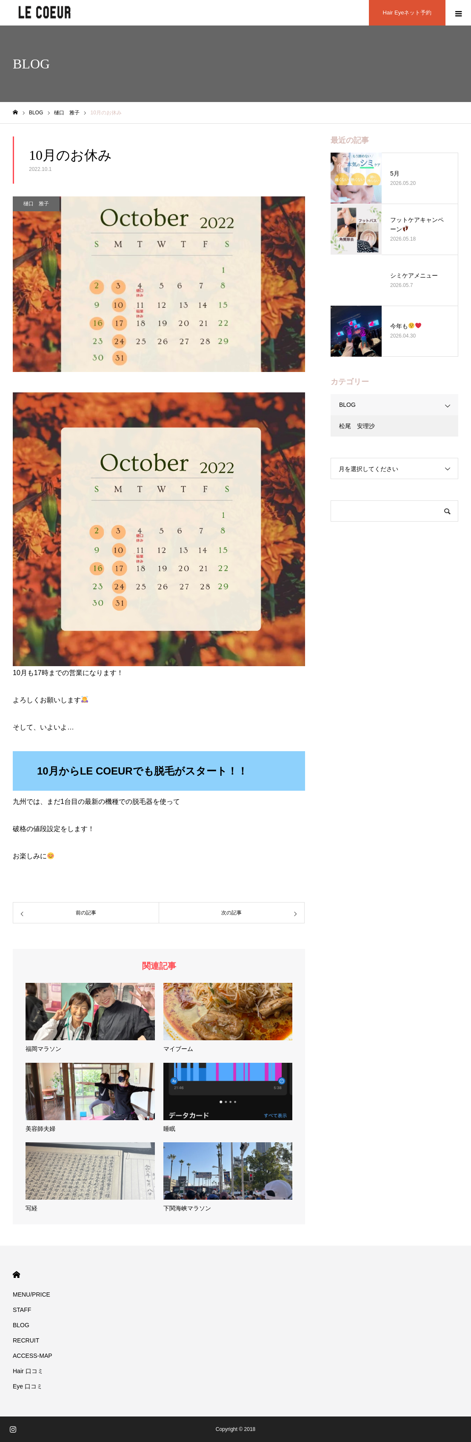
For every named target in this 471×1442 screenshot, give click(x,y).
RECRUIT (26, 1340)
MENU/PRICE (31, 1294)
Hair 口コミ (28, 1371)
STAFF (22, 1309)
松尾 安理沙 (357, 426)
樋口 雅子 (36, 204)
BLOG (347, 404)
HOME (16, 1274)
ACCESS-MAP (32, 1355)
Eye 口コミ (28, 1386)
